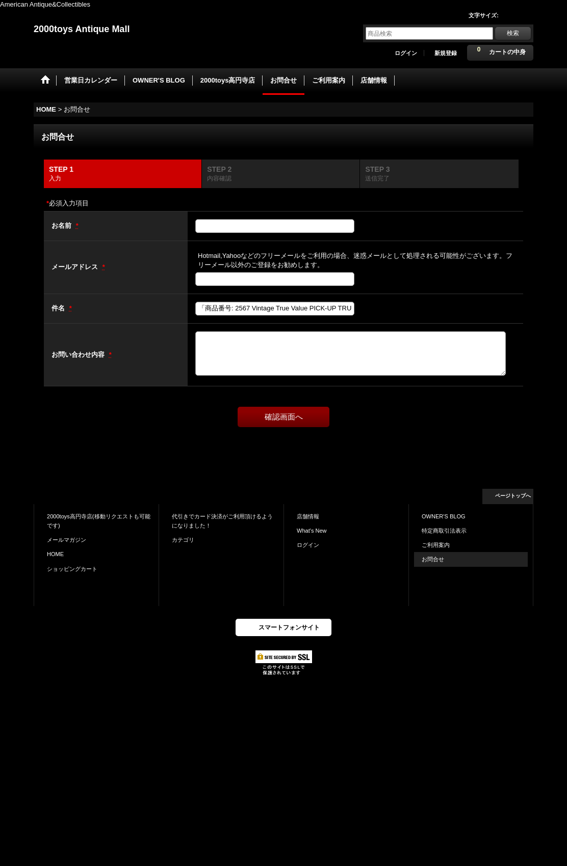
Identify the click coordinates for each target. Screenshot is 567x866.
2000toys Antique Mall (82, 29)
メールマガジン (66, 540)
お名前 (62, 225)
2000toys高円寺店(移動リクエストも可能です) (98, 521)
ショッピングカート (72, 569)
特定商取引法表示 (444, 531)
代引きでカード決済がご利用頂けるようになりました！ (222, 521)
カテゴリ (183, 540)
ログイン (406, 53)
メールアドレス (75, 267)
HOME (55, 554)
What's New (312, 531)
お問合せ (433, 559)
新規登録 (445, 53)
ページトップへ (513, 495)
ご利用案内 (436, 545)
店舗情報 (308, 516)
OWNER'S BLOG (444, 516)
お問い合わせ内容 (79, 354)
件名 (59, 308)
